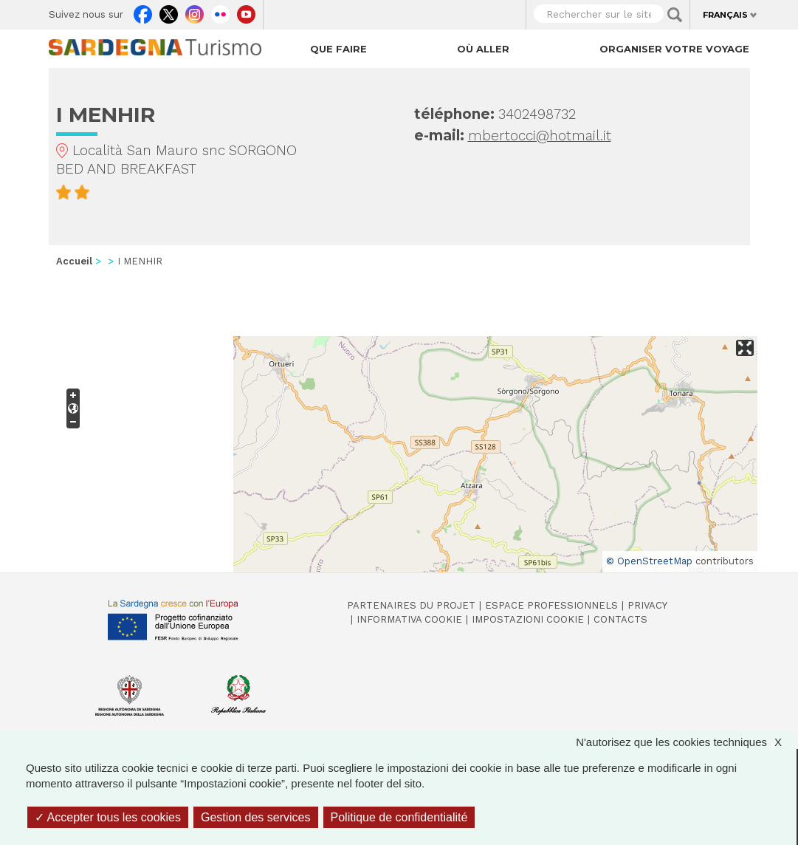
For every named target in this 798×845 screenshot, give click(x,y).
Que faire (338, 49)
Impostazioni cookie (528, 619)
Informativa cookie (409, 619)
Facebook (143, 11)
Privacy (647, 605)
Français (725, 15)
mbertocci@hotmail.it (539, 135)
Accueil (74, 261)
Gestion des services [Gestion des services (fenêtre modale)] (256, 817)
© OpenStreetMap (649, 561)
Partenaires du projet (411, 605)
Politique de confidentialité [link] (399, 817)
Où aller (483, 49)
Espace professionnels (551, 605)
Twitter (168, 11)
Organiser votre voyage (674, 49)
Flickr (220, 11)
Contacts (620, 619)
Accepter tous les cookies (108, 817)
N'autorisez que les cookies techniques (686, 742)
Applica (674, 15)
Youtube (246, 11)
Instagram (194, 11)
